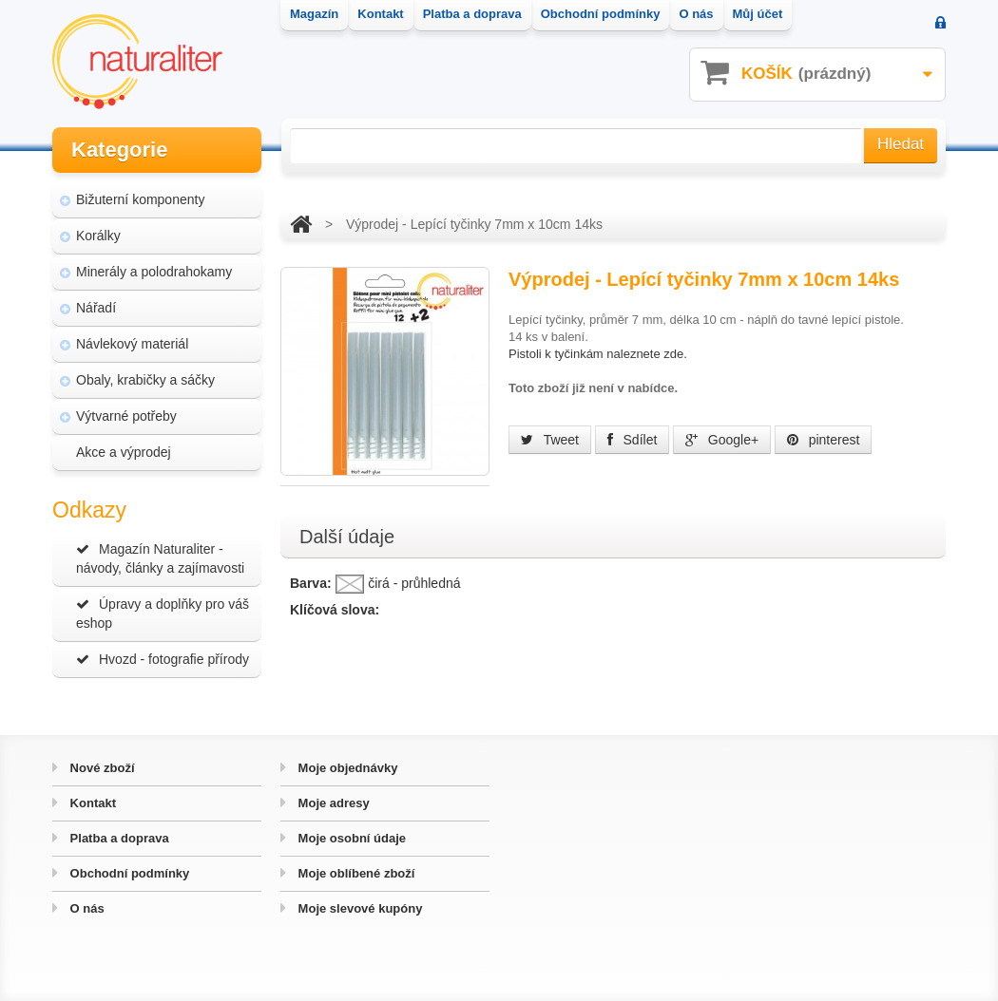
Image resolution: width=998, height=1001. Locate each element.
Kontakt (91, 803)
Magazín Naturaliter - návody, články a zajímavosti (160, 558)
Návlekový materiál (132, 343)
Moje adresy (332, 803)
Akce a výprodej (123, 452)
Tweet (550, 439)
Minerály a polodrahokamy (154, 271)
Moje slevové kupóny (358, 908)
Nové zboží (101, 768)
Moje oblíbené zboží (354, 873)
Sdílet (632, 439)
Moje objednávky (346, 768)
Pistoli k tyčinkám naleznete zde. (598, 354)
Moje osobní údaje (350, 838)
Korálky (98, 235)
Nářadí (96, 307)
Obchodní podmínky (128, 873)
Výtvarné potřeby (126, 416)
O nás (86, 908)
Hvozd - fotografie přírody (162, 659)
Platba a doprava (118, 838)
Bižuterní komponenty (140, 199)
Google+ (721, 439)
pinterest (823, 439)
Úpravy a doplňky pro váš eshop (162, 613)
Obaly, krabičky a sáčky (145, 379)
